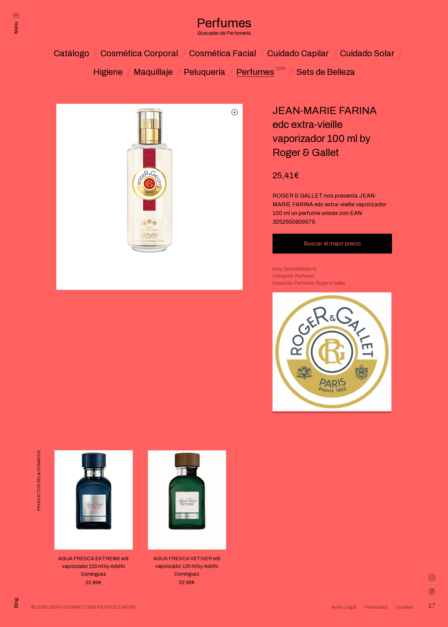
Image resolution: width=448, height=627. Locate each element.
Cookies (404, 607)
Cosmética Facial (222, 53)
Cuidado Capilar (298, 53)
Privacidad (376, 607)
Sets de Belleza (325, 72)
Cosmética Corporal (139, 53)
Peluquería (204, 72)
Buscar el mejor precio (332, 243)
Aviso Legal (343, 607)
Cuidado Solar (367, 53)
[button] (234, 112)
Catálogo (71, 53)
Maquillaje (153, 72)
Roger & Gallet (330, 283)
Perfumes (255, 72)
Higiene (108, 72)
